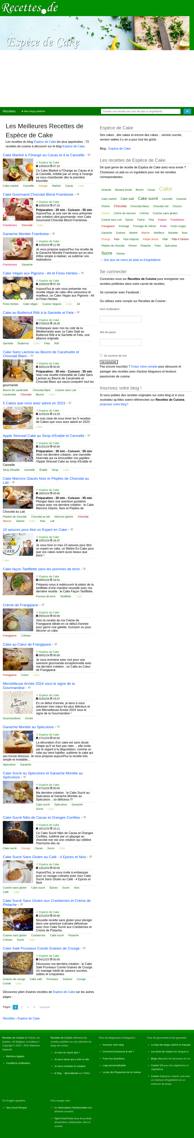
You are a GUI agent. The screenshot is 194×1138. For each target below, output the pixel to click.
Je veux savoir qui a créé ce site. (72, 1059)
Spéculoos (9, 764)
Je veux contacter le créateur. (70, 1066)
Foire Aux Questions (113, 1058)
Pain (116, 239)
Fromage (124, 226)
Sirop (55, 469)
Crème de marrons (125, 213)
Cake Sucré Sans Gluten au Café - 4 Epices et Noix (44, 857)
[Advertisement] (97, 78)
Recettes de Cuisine (13, 1037)
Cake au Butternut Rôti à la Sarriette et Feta (38, 313)
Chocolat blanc (42, 390)
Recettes (9, 111)
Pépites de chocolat (15, 516)
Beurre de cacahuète (15, 390)
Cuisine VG (157, 1065)
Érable (43, 469)
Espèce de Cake (45, 141)
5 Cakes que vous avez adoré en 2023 (34, 403)
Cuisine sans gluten (15, 887)
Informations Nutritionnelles (73, 1107)
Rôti (56, 343)
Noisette (173, 232)
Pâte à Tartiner (180, 239)
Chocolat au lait (40, 516)
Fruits (163, 226)
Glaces (20, 521)
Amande (106, 189)
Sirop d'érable (11, 469)
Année (29, 718)
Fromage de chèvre (144, 226)
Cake (81, 185)
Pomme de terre (46, 596)
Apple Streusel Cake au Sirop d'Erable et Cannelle (43, 436)
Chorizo (177, 206)
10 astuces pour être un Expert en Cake (35, 530)
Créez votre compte (144, 366)
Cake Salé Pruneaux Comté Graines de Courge (41, 948)
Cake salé (36, 979)
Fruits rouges (178, 226)
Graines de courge (14, 979)
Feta (47, 343)
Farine (141, 219)
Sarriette (8, 343)
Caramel (181, 198)
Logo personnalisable (114, 1065)
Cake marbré (11, 185)
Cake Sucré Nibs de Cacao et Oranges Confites (41, 817)
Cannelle (28, 185)
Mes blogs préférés (33, 111)
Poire (158, 245)
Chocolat (27, 225)
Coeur (25, 674)
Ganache (27, 264)
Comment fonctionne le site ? (118, 1051)
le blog (58, 1073)
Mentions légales (15, 1056)
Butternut (23, 343)
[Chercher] (187, 111)
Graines (67, 979)
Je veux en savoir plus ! (67, 1052)
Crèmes (26, 635)
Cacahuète (9, 394)
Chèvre (105, 206)
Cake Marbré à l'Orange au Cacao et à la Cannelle (43, 155)
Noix (42, 521)
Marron (7, 521)
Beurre (40, 394)
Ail (78, 303)
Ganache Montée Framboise (26, 234)
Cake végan (30, 303)
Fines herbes (11, 303)
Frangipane (10, 635)
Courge (81, 979)
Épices (53, 887)
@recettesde (71, 1073)
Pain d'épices (131, 239)
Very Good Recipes (16, 1107)
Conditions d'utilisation (18, 1063)
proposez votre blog (113, 404)
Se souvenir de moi (115, 355)
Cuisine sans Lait (65, 390)
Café (6, 892)
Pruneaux (52, 979)
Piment (132, 245)
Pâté (165, 239)
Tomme (120, 253)
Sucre (39, 808)
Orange (43, 185)
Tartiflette (65, 596)
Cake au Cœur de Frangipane (27, 644)
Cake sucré (43, 804)
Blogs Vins (156, 1058)
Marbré (56, 185)
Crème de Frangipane (20, 605)
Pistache (73, 935)
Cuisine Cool (158, 1076)
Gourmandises (12, 718)
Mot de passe (108, 332)
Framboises (10, 225)
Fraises (162, 219)
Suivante (45, 1007)
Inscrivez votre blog (113, 1044)
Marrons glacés (64, 516)
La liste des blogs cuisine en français (170, 1044)
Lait (52, 521)
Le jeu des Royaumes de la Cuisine (122, 1072)
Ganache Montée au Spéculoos (28, 727)
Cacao (69, 185)
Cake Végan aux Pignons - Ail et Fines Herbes (40, 273)
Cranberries (38, 935)
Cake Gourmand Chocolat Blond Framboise (38, 194)
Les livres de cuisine (162, 1051)
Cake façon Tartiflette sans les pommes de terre (41, 569)
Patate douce (151, 239)
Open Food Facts (63, 1118)
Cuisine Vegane (51, 303)
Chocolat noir (161, 206)
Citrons (105, 213)
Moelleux (159, 232)
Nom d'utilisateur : (110, 309)
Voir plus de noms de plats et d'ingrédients (132, 260)
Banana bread (123, 189)
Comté (7, 983)
